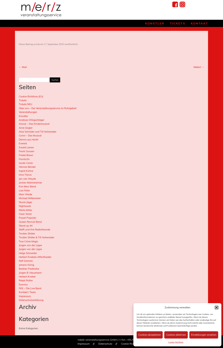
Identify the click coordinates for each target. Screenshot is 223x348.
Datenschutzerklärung (31, 300)
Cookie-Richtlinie (175, 342)
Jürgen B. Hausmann (30, 272)
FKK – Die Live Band (30, 288)
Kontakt (199, 23)
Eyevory (23, 284)
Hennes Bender (27, 166)
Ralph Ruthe (26, 280)
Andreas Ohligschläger (31, 119)
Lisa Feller (24, 190)
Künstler (154, 23)
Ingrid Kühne (26, 170)
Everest (23, 143)
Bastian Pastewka (29, 268)
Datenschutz (105, 343)
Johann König (26, 264)
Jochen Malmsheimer (30, 182)
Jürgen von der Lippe (30, 245)
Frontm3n (24, 159)
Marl (23, 67)
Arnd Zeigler (26, 127)
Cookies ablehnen (176, 334)
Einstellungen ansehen (203, 334)
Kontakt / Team (27, 292)
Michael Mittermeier (30, 198)
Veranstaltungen (28, 112)
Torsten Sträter (27, 233)
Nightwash (25, 206)
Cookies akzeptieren (149, 334)
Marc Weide (25, 194)
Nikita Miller (25, 210)
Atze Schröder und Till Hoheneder (37, 131)
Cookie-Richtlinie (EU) (31, 96)
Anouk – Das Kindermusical (34, 123)
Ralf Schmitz (26, 260)
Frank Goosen (26, 151)
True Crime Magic (28, 241)
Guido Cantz (26, 163)
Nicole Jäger (25, 202)
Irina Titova (25, 174)
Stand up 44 (26, 225)
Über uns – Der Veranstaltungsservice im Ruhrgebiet (47, 108)
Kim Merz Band (27, 186)
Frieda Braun (26, 155)
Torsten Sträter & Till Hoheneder (36, 237)
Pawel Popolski (27, 217)
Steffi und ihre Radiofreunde (34, 229)
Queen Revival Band (30, 221)
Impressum (25, 296)
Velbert (198, 67)
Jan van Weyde (27, 178)
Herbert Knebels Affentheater (35, 257)
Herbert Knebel (27, 276)
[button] (216, 307)
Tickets (177, 23)
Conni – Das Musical (30, 135)
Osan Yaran (25, 213)
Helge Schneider (28, 253)
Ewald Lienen (26, 147)
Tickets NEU (25, 104)
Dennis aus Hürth (28, 139)
